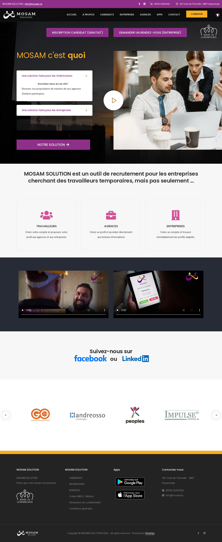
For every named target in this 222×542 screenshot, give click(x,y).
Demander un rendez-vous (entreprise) (147, 32)
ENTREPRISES (127, 14)
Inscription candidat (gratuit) (74, 32)
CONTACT (174, 14)
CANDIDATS (107, 14)
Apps (159, 14)
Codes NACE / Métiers (81, 496)
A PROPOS (88, 14)
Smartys (150, 533)
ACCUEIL (72, 14)
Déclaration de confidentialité (85, 502)
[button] (216, 415)
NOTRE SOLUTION (43, 144)
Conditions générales (80, 508)
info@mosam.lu (33, 4)
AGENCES (145, 14)
